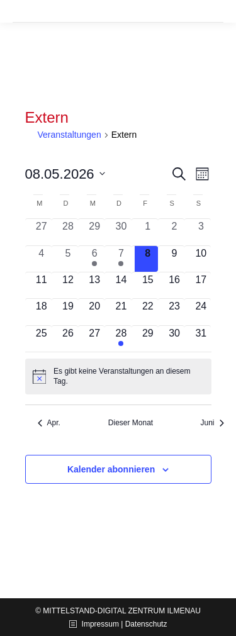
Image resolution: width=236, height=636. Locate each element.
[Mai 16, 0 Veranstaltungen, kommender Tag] (174, 285)
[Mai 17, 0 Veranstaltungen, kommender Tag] (201, 285)
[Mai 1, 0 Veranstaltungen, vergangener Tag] (148, 232)
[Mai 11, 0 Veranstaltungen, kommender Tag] (41, 285)
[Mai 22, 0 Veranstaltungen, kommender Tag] (148, 312)
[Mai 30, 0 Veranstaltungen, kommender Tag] (174, 339)
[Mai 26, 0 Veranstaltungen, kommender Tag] (68, 339)
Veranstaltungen (69, 135)
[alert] (118, 376)
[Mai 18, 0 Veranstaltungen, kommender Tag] (41, 312)
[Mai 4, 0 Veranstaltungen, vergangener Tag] (41, 259)
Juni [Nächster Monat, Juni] (211, 422)
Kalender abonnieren (111, 469)
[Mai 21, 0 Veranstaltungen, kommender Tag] (121, 312)
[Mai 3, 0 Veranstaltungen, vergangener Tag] (201, 232)
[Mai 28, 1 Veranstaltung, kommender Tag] (121, 339)
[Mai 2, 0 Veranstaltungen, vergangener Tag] (174, 232)
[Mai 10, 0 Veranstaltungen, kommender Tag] (201, 259)
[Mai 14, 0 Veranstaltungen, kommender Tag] (121, 285)
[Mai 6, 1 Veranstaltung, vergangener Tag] (94, 259)
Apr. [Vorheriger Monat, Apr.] (49, 422)
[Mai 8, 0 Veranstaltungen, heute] (148, 259)
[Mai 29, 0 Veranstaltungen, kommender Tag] (148, 339)
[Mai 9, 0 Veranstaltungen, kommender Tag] (174, 259)
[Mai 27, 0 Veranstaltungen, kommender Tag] (94, 339)
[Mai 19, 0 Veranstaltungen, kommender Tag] (68, 312)
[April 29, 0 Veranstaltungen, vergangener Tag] (94, 232)
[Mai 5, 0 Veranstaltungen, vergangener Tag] (68, 259)
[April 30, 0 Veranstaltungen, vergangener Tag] (121, 232)
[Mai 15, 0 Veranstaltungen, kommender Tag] (148, 285)
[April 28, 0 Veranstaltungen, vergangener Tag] (68, 232)
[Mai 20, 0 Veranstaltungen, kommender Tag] (94, 312)
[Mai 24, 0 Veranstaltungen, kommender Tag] (201, 312)
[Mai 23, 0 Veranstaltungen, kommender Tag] (174, 312)
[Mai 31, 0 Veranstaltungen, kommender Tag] (201, 339)
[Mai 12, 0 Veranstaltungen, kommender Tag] (68, 285)
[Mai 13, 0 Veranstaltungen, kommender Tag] (94, 285)
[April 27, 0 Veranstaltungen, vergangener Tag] (41, 232)
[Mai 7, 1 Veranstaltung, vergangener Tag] (121, 259)
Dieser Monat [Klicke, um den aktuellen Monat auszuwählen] (130, 422)
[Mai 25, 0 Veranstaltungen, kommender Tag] (41, 339)
